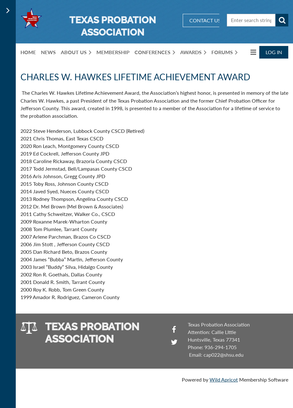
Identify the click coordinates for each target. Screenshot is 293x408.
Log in (274, 52)
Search (282, 20)
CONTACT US (205, 20)
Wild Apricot (224, 379)
